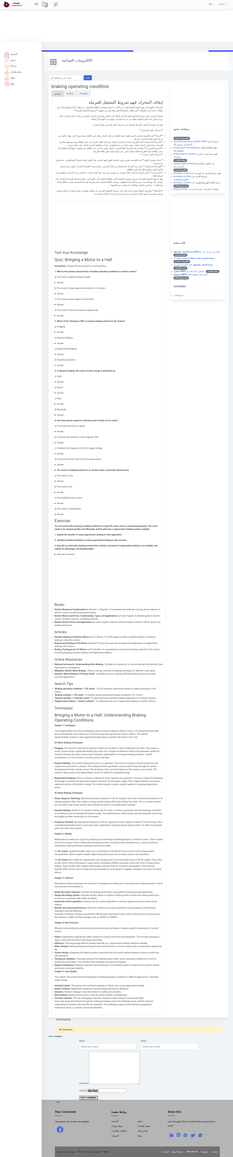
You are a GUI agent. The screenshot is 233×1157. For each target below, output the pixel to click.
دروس (10, 59)
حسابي (222, 4)
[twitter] (193, 1135)
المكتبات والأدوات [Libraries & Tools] (118, 1131)
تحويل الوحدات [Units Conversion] (143, 1126)
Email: (143, 1041)
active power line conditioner (186, 147)
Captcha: (83, 1090)
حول (210, 4)
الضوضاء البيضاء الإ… (194, 258)
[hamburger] (36, 4)
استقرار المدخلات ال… (189, 271)
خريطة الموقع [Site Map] (178, 1151)
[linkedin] (178, 1135)
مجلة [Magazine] (139, 1136)
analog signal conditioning (185, 163)
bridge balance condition (184, 154)
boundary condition (182, 173)
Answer (60, 282)
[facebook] (60, 1129)
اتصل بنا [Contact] (165, 1151)
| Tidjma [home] (105, 1151)
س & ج (10, 65)
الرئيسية (10, 53)
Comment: (84, 1083)
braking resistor (180, 189)
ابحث (88, 78)
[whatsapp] (200, 1135)
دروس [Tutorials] (140, 1121)
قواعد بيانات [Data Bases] (142, 1131)
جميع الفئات (178, 295)
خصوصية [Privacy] (205, 1151)
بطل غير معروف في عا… (197, 252)
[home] (13, 4)
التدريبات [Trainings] (115, 1136)
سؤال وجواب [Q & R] (117, 1126)
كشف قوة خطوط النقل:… (191, 274)
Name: (82, 1041)
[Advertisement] (89, 21)
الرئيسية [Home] (114, 1121)
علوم (9, 83)
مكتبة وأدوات (13, 71)
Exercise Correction (66, 554)
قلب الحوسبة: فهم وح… (193, 264)
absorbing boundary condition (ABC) (190, 141)
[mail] (171, 1135)
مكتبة (9, 77)
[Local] (45, 4)
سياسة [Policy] (215, 1151)
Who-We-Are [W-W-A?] (192, 1151)
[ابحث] (56, 4)
